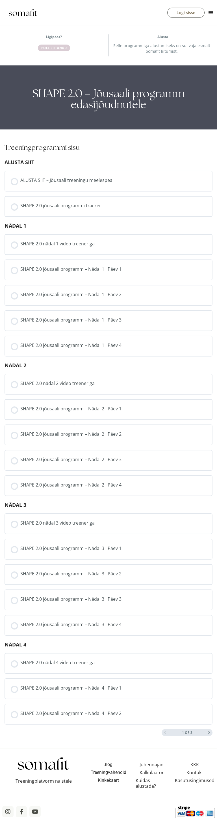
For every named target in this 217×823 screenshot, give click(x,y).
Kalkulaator (152, 774)
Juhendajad (152, 766)
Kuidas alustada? (146, 784)
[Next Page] (209, 734)
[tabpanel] (108, 99)
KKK (194, 766)
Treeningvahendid (108, 773)
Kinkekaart (108, 781)
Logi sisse (186, 13)
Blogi (108, 765)
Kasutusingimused (194, 781)
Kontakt (194, 774)
